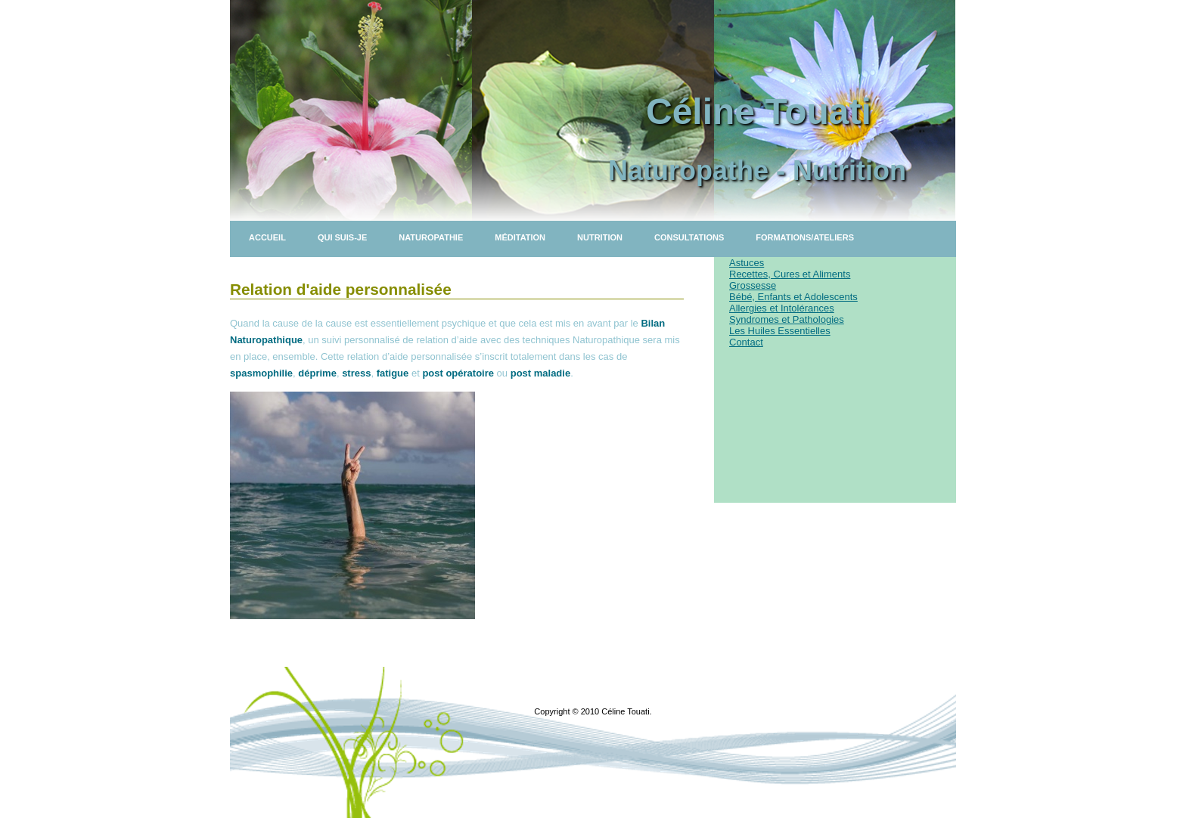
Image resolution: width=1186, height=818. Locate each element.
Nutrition (599, 237)
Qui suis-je (342, 237)
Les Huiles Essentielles (780, 330)
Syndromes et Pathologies (786, 319)
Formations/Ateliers (805, 237)
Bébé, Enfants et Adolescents (793, 296)
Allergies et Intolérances (781, 308)
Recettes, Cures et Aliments (789, 274)
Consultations (689, 237)
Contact (746, 342)
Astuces (746, 262)
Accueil (267, 237)
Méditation (520, 237)
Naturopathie (431, 237)
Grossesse (752, 285)
